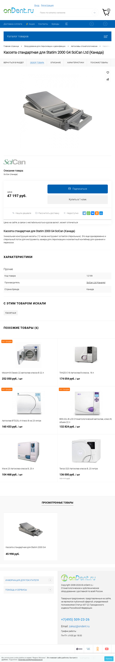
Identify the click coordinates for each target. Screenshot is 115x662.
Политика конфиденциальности (30, 660)
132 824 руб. (86, 429)
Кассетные (10, 313)
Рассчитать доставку (47, 213)
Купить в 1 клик (77, 199)
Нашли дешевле (21, 213)
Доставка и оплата (13, 24)
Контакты (43, 24)
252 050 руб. (28, 381)
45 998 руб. (12, 554)
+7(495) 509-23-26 (75, 620)
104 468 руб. (28, 477)
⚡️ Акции (30, 24)
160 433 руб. (28, 429)
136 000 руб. (86, 477)
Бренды (55, 24)
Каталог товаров (57, 36)
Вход (36, 5)
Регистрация (47, 5)
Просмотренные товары (57, 503)
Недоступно (70, 213)
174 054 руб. (86, 381)
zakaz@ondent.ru (79, 626)
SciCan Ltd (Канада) (88, 283)
